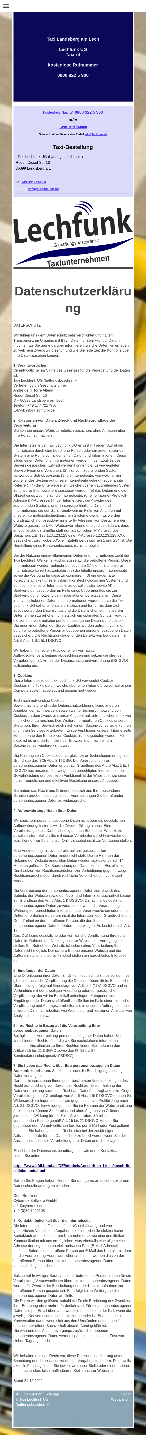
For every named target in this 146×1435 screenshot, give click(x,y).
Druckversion (29, 1394)
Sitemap (52, 1394)
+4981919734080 (73, 127)
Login (125, 1394)
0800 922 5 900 (73, 112)
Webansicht (120, 1399)
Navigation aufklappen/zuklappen (73, 6)
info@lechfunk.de (96, 134)
